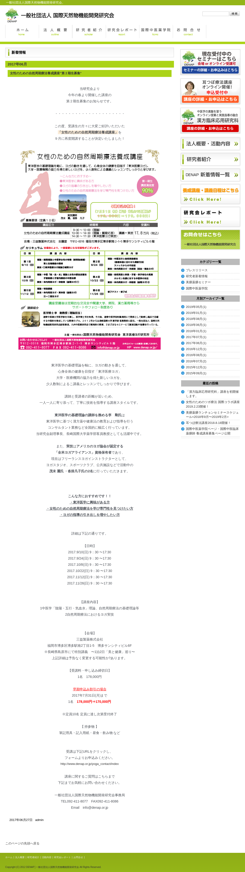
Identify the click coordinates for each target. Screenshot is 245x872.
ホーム (22, 31)
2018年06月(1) (196, 325)
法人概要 (55, 31)
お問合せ (189, 31)
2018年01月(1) (196, 331)
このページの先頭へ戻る (22, 843)
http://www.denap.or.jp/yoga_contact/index (90, 764)
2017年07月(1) (196, 337)
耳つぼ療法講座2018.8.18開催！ (208, 423)
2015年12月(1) (196, 367)
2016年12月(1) (196, 349)
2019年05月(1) (196, 307)
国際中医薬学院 (156, 31)
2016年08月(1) (196, 355)
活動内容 (46, 857)
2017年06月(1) (196, 343)
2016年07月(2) (196, 361)
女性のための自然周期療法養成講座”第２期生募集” (46, 73)
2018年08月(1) (196, 319)
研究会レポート (122, 31)
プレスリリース (197, 270)
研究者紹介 (89, 31)
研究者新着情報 (197, 276)
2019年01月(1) (196, 313)
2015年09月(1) (196, 373)
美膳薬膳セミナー (198, 282)
